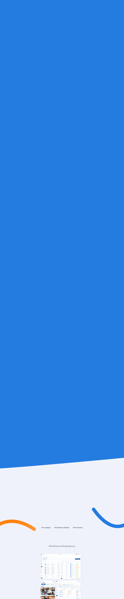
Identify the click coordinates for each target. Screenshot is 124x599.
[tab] (46, 527)
